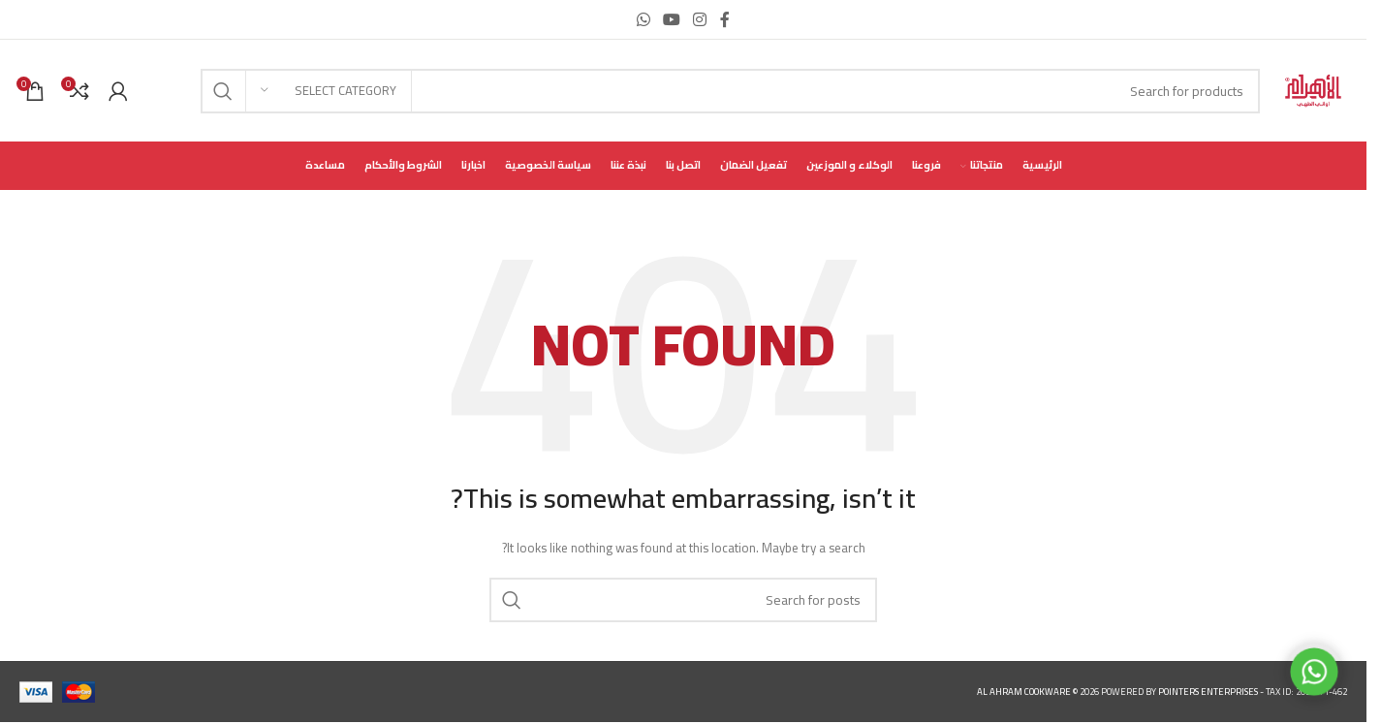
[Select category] (328, 91)
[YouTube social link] (671, 19)
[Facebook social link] (725, 19)
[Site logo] (1313, 90)
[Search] (730, 91)
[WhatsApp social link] (643, 19)
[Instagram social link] (700, 19)
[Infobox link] (157, 91)
